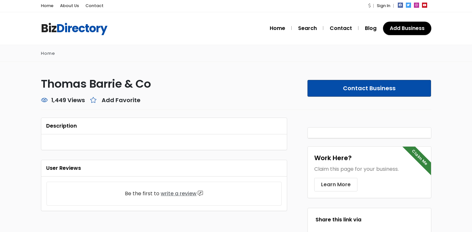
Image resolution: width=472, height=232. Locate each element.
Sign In (383, 5)
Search (311, 28)
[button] (369, 5)
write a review (180, 193)
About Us (66, 5)
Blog (371, 28)
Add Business (407, 28)
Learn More (335, 184)
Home (46, 5)
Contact (89, 5)
